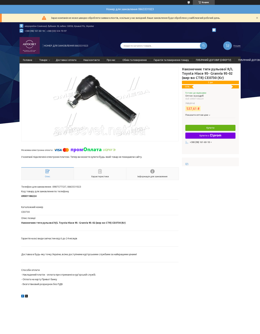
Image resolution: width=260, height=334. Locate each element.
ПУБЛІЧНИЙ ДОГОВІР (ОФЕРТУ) (213, 60)
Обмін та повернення (134, 60)
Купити (210, 127)
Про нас (111, 60)
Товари (43, 60)
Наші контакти (91, 60)
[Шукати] (203, 45)
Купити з (210, 135)
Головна (27, 60)
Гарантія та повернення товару (171, 60)
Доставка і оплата (66, 60)
